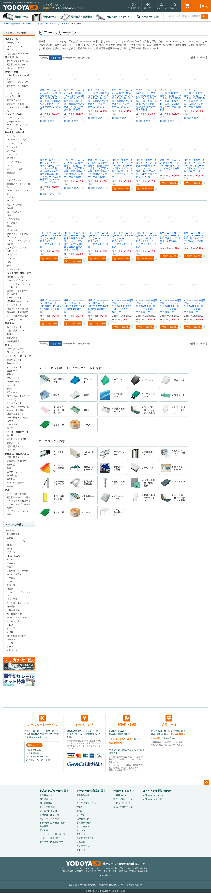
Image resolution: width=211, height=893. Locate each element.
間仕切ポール (50, 16)
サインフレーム (14, 129)
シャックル (12, 147)
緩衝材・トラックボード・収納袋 (17, 292)
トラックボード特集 (16, 494)
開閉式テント (13, 443)
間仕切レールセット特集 (18, 497)
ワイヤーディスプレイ (17, 125)
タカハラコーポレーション (18, 594)
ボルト (10, 262)
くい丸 (10, 643)
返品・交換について (123, 807)
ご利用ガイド (119, 795)
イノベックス (13, 559)
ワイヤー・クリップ (16, 139)
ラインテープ (13, 93)
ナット (10, 265)
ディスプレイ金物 (13, 114)
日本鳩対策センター (16, 636)
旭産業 (10, 588)
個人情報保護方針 (134, 885)
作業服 (10, 486)
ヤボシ (10, 548)
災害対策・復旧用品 (16, 461)
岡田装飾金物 (13, 534)
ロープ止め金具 (14, 212)
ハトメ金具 (12, 223)
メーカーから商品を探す (91, 790)
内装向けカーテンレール (18, 53)
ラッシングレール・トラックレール (18, 286)
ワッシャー (12, 255)
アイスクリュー (14, 158)
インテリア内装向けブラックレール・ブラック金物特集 (18, 504)
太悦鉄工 (11, 632)
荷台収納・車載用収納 (17, 312)
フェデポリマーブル (16, 541)
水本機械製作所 (14, 614)
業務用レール (21, 16)
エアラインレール (15, 319)
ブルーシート (13, 378)
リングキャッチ (14, 180)
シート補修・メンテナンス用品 (18, 419)
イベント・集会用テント (17, 431)
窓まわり (9, 345)
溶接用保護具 (13, 341)
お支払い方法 (84, 721)
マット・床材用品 (15, 410)
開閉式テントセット (16, 100)
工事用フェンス (14, 472)
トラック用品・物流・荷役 (18, 273)
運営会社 (73, 885)
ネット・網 (12, 424)
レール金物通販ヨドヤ (14, 23)
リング (10, 176)
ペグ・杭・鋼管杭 (15, 483)
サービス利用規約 (88, 885)
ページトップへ (206, 782)
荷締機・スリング (15, 276)
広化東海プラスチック (17, 570)
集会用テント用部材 (16, 439)
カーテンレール (14, 42)
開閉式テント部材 (15, 104)
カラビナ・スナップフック (18, 192)
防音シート (12, 370)
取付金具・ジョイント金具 (18, 185)
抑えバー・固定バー (16, 68)
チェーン (11, 136)
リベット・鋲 (13, 269)
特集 (7, 490)
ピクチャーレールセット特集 (18, 513)
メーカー (9, 530)
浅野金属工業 (13, 610)
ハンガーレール (14, 46)
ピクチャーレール (15, 118)
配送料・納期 (127, 720)
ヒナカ (10, 537)
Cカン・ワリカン (15, 169)
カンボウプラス (14, 574)
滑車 (9, 215)
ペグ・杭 (11, 450)
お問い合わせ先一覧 (152, 799)
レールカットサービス (42, 720)
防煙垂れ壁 (12, 475)
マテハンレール (14, 50)
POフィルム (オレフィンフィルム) (18, 398)
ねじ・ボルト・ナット (118, 16)
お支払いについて (122, 803)
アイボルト (12, 151)
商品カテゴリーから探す (54, 790)
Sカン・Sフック (14, 204)
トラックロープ (14, 305)
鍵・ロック (12, 230)
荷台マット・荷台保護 (17, 308)
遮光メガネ (12, 338)
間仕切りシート (58, 23)
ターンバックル (14, 143)
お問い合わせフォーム (153, 795)
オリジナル (12, 650)
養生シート (12, 389)
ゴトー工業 (12, 599)
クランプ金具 (13, 219)
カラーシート (13, 381)
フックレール (13, 121)
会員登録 (47, 8)
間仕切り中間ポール (16, 64)
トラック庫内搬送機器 (17, 316)
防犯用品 (11, 479)
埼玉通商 (11, 606)
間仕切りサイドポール (17, 61)
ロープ (10, 428)
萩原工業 (11, 585)
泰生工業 (11, 628)
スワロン (11, 581)
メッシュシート (14, 367)
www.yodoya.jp (105, 875)
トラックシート (14, 297)
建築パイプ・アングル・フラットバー (18, 235)
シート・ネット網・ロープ (38, 23)
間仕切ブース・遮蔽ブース (18, 87)
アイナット (12, 154)
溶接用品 (9, 323)
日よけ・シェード (15, 352)
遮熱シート (12, 374)
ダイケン (11, 552)
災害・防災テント (15, 446)
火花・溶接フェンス (16, 330)
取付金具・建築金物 (81, 16)
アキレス (11, 563)
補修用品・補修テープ (17, 301)
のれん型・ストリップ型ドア (18, 77)
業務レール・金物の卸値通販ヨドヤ (105, 863)
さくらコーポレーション (18, 603)
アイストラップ (14, 161)
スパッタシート (14, 327)
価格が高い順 (84, 57)
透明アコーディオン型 (17, 82)
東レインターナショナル (18, 617)
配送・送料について (123, 799)
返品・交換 (169, 720)
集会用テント (13, 435)
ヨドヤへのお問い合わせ (156, 790)
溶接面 (10, 334)
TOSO (9, 545)
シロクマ (11, 639)
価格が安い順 (69, 57)
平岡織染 (11, 578)
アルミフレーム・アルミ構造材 (18, 242)
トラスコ (11, 646)
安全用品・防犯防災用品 (17, 453)
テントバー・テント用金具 (18, 109)
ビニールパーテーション (18, 406)
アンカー (11, 258)
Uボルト (11, 165)
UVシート (11, 385)
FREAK (10, 625)
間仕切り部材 (11, 71)
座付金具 (11, 172)
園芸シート (12, 392)
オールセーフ (13, 621)
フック (10, 201)
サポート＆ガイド (124, 790)
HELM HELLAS (13, 556)
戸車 (9, 226)
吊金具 (10, 208)
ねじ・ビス (12, 251)
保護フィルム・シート (17, 414)
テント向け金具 (12, 96)
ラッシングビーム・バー (18, 280)
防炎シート (12, 363)
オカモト (11, 567)
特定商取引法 (111, 885)
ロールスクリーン (15, 348)
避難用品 (11, 464)
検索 (204, 16)
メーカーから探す (148, 16)
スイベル (11, 197)
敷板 (9, 468)
